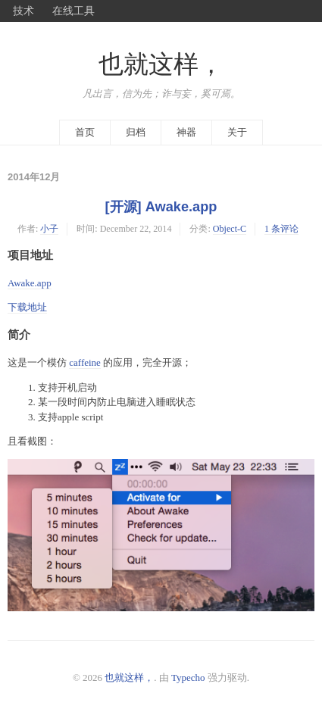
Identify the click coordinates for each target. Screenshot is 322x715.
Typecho (188, 677)
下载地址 (27, 307)
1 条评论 (281, 228)
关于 (237, 132)
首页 (85, 132)
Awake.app (30, 283)
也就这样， (161, 64)
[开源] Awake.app (161, 206)
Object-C (229, 228)
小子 (49, 228)
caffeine (85, 362)
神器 (186, 132)
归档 (135, 132)
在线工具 (73, 11)
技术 (23, 11)
